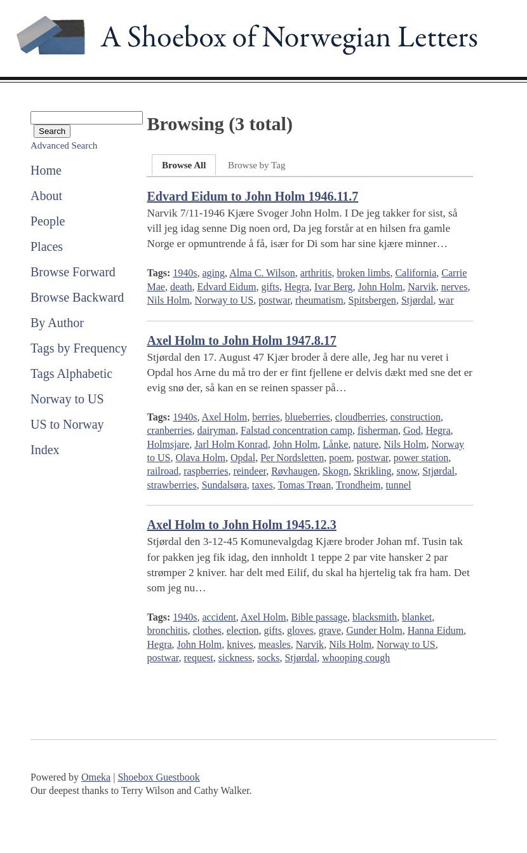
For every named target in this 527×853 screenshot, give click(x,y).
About (46, 195)
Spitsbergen (372, 300)
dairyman (216, 430)
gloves (300, 630)
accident (219, 617)
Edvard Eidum (227, 286)
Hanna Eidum (436, 630)
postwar (274, 300)
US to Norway (67, 424)
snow (407, 471)
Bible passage (319, 617)
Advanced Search (63, 145)
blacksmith (374, 617)
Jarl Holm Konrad (231, 444)
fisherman (377, 430)
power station (421, 457)
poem (340, 457)
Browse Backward (77, 297)
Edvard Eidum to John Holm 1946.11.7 (252, 196)
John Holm (380, 286)
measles (274, 644)
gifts (270, 286)
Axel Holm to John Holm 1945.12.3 (241, 525)
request (198, 657)
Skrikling (373, 471)
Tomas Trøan (304, 485)
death (181, 286)
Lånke (335, 444)
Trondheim (358, 485)
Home (46, 170)
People (47, 221)
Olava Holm (200, 457)
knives (240, 644)
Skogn (336, 471)
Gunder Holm (374, 630)
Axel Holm (225, 417)
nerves (454, 286)
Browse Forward (73, 271)
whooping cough (356, 657)
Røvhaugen (294, 471)
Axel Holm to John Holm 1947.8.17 (241, 340)
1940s (185, 272)
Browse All (184, 165)
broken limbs (363, 272)
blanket (417, 617)
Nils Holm (168, 300)
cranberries (169, 430)
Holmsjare (168, 444)
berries (266, 417)
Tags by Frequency (78, 348)
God (412, 430)
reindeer (249, 471)
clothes (206, 630)
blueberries (307, 417)
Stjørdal (417, 300)
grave (330, 630)
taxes (262, 485)
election (243, 630)
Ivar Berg (333, 286)
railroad (162, 471)
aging (213, 272)
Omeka (95, 777)
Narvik (422, 286)
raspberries (205, 471)
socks (268, 657)
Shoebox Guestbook (158, 777)
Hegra (296, 286)
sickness (235, 657)
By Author (57, 322)
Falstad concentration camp (296, 430)
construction (415, 417)
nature (365, 444)
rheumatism (319, 300)
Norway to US (67, 399)
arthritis (316, 272)
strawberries (171, 485)
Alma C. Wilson (262, 272)
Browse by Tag (256, 165)
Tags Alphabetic (71, 373)
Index (45, 449)
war (446, 300)
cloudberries (360, 417)
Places (46, 246)
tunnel (398, 485)
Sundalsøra (224, 485)
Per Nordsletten (292, 457)
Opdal (242, 457)
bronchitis (167, 630)
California (415, 272)
